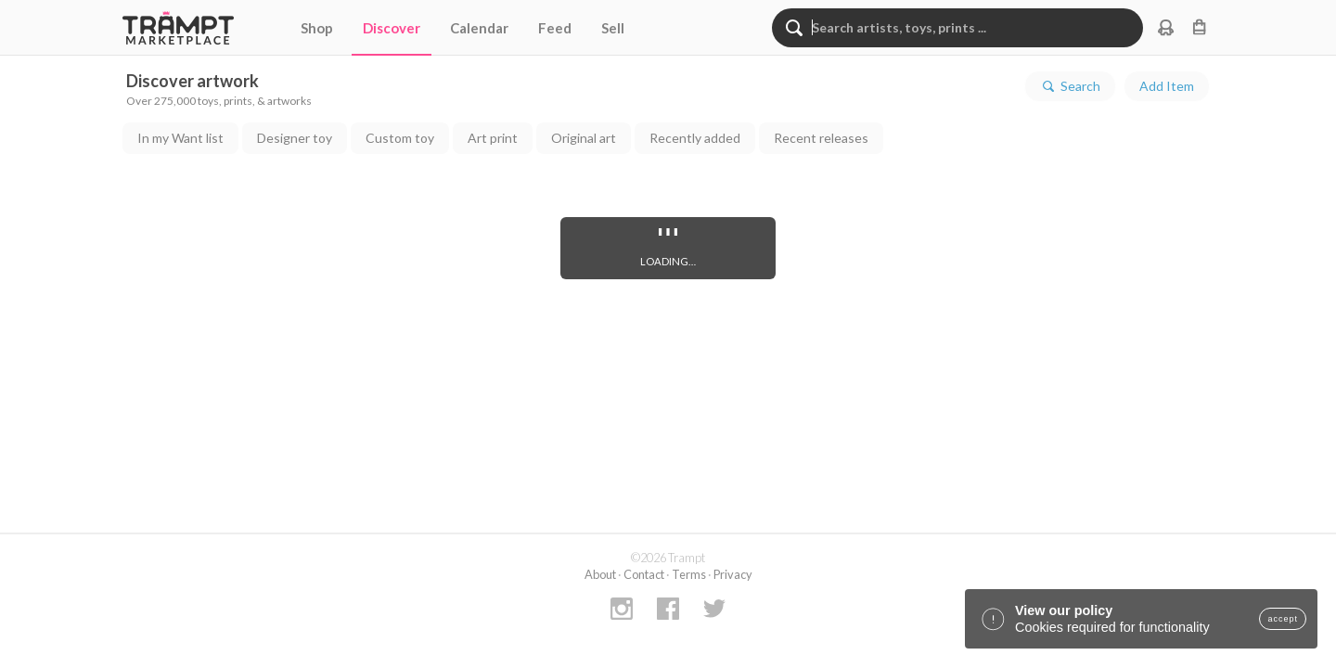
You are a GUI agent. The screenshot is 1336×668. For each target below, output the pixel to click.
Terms (689, 574)
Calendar (479, 27)
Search (1070, 86)
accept (1282, 618)
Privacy (732, 574)
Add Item (1166, 86)
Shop (317, 27)
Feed (555, 27)
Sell (612, 27)
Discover (391, 27)
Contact (643, 574)
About (600, 574)
